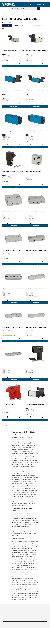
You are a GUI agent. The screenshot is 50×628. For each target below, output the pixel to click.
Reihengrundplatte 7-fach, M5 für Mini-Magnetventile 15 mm (36, 288)
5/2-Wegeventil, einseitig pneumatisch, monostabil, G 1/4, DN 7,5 (13, 131)
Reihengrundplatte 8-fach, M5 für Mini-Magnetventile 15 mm (12, 327)
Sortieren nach (34, 25)
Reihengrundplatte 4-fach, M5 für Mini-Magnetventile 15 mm (12, 250)
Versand (8, 99)
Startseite (3, 15)
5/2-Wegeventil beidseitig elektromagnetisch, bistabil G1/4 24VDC (36, 90)
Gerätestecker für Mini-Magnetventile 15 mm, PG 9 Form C (35, 365)
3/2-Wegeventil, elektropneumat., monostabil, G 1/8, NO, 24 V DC (37, 50)
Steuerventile (10, 15)
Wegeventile (17, 15)
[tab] (25, 604)
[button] (39, 4)
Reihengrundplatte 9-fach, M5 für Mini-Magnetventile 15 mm (36, 327)
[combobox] (25, 8)
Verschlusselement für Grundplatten (8, 404)
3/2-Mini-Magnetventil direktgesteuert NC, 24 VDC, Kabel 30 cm (13, 171)
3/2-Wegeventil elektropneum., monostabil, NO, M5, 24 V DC (36, 404)
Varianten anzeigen (13, 66)
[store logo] (8, 4)
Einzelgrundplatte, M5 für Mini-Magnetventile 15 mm (34, 171)
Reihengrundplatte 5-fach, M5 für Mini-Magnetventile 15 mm (36, 250)
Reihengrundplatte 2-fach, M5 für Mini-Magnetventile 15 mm (12, 211)
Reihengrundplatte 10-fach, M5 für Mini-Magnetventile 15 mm (12, 365)
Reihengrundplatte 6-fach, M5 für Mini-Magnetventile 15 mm (12, 288)
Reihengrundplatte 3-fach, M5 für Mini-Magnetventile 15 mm (36, 211)
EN (47, 0)
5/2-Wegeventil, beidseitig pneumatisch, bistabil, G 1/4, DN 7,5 (36, 131)
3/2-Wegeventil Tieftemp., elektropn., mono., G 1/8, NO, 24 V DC (13, 50)
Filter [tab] (8, 25)
